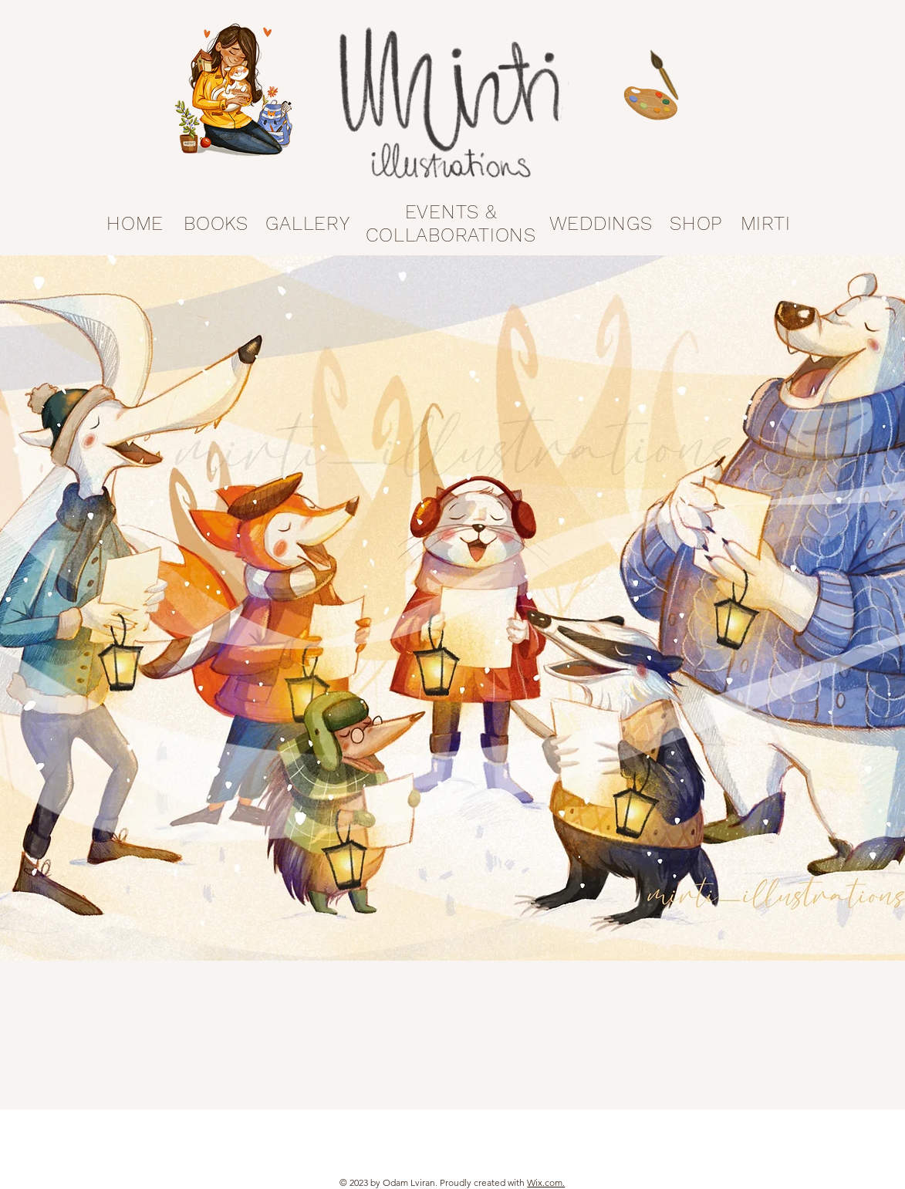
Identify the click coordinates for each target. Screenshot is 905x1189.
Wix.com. (546, 1182)
